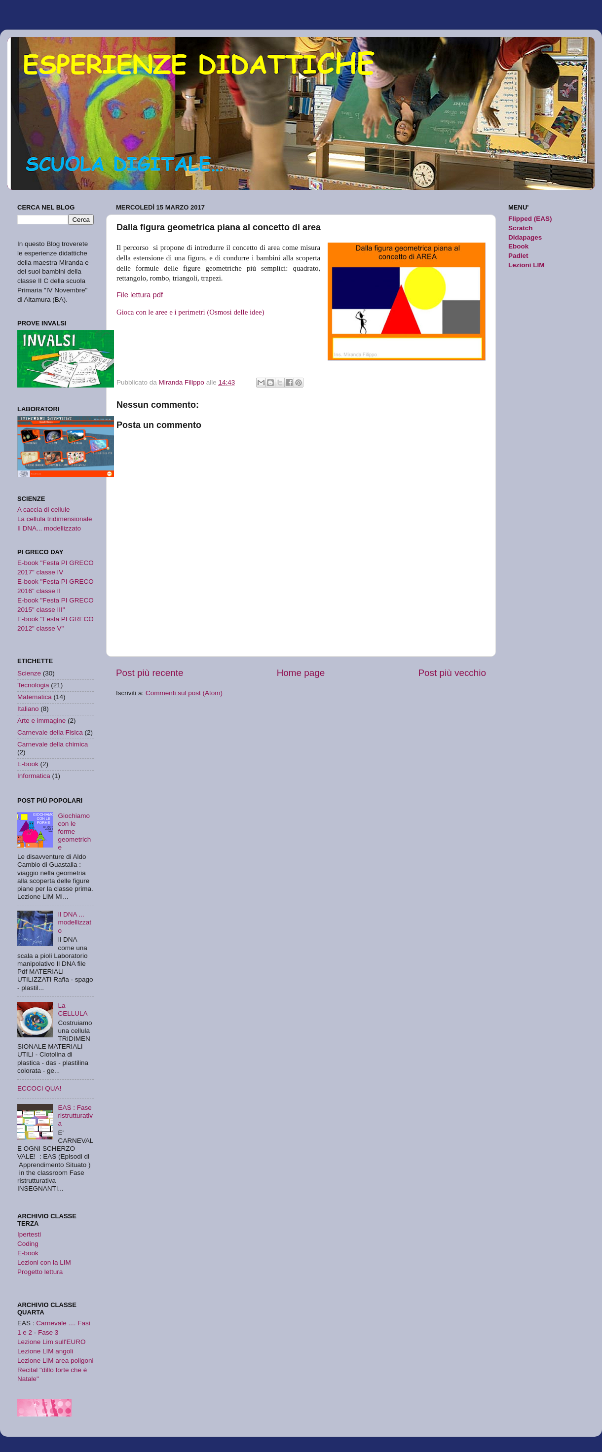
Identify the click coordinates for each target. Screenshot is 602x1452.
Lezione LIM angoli (45, 1351)
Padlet (518, 255)
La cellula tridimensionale (54, 519)
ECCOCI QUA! (39, 1088)
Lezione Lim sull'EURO (51, 1342)
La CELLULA (72, 1009)
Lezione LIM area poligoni (55, 1360)
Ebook (518, 246)
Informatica (33, 775)
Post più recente (150, 673)
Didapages (525, 237)
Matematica (34, 697)
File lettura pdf (140, 295)
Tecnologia (33, 685)
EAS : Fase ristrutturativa (75, 1115)
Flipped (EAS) (530, 218)
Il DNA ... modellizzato (74, 922)
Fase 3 (48, 1332)
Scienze (29, 673)
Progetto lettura (40, 1271)
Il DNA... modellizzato (49, 528)
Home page (301, 673)
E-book (27, 764)
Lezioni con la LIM (44, 1262)
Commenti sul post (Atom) (184, 693)
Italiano (28, 708)
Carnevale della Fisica (50, 732)
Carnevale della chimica (52, 744)
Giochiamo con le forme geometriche (74, 831)
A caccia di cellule (43, 509)
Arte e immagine (41, 720)
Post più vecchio (452, 673)
